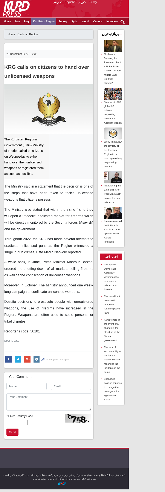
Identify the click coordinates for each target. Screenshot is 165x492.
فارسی (62, 19)
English (74, 19)
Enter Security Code (25, 421)
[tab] (138, 248)
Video (144, 28)
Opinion (132, 28)
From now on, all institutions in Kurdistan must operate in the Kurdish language (140, 225)
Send (17, 434)
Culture (102, 28)
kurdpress (107, 8)
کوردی (86, 19)
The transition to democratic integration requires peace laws (140, 279)
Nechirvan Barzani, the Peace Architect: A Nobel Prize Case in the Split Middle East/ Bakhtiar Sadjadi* (141, 73)
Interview (117, 28)
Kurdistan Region (49, 28)
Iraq (31, 28)
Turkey (68, 28)
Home (12, 28)
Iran (22, 28)
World (90, 28)
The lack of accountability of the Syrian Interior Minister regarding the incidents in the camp (141, 318)
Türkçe (99, 19)
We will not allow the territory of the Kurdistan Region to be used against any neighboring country (141, 149)
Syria (79, 28)
